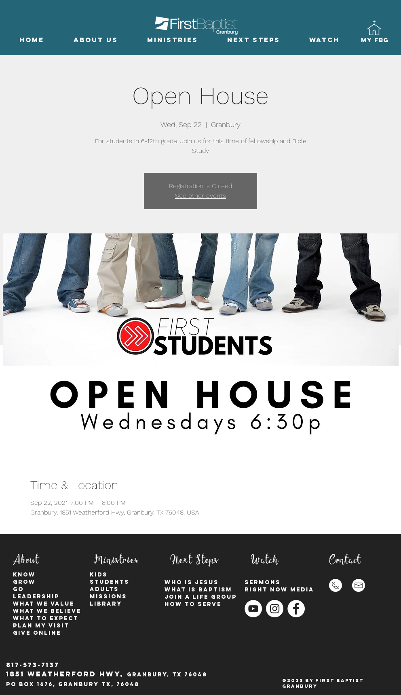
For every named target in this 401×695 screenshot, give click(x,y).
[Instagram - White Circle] (274, 608)
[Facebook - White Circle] (296, 608)
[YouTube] (253, 608)
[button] (96, 39)
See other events (200, 195)
